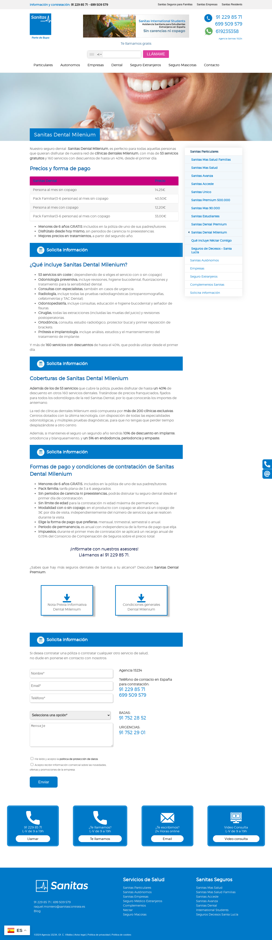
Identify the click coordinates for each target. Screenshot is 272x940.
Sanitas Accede (202, 184)
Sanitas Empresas (207, 4)
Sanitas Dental (206, 905)
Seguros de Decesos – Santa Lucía (211, 250)
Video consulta (236, 839)
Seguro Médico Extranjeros (142, 901)
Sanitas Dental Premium (209, 224)
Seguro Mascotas (182, 65)
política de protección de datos (79, 759)
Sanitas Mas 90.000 (205, 208)
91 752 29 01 (132, 732)
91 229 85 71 (79, 4)
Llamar (32, 839)
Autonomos (70, 65)
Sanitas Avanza (202, 176)
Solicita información (67, 249)
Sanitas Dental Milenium (209, 232)
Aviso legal (80, 934)
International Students (212, 910)
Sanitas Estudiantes (205, 216)
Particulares (43, 65)
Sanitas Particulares (204, 151)
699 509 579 (99, 4)
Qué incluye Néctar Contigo (211, 240)
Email (167, 839)
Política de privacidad (99, 934)
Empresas (96, 65)
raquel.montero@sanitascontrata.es (59, 906)
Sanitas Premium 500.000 (210, 200)
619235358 (227, 31)
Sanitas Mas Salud (204, 167)
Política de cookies (121, 934)
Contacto (211, 65)
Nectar (128, 910)
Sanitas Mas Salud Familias (211, 159)
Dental (116, 65)
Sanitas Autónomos (204, 260)
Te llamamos (100, 839)
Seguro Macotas (134, 914)
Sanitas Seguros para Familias (175, 4)
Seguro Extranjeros (145, 65)
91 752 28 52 (132, 718)
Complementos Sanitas (207, 284)
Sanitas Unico (201, 192)
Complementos (134, 905)
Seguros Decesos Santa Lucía (217, 914)
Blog (37, 911)
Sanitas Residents (232, 4)
